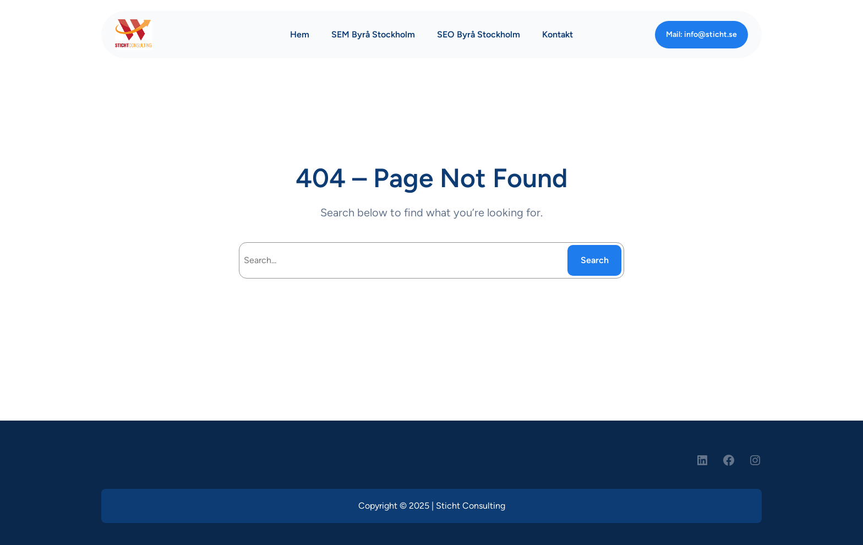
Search (595, 260)
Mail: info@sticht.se (701, 34)
